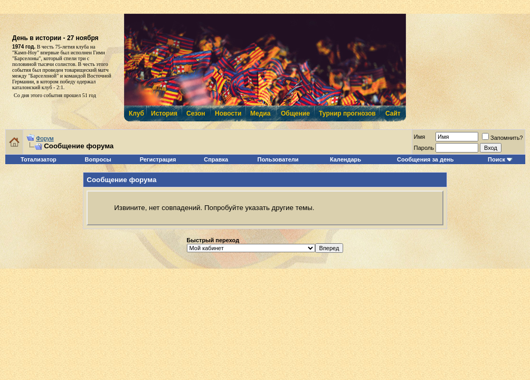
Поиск (496, 159)
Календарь (345, 159)
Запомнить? (502, 138)
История (163, 113)
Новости (227, 113)
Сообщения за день (425, 159)
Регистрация (158, 159)
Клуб (136, 113)
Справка (216, 159)
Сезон (195, 113)
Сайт (393, 113)
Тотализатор (38, 159)
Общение (295, 113)
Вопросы (98, 159)
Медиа (260, 113)
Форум (44, 138)
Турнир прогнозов (346, 113)
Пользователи (278, 159)
